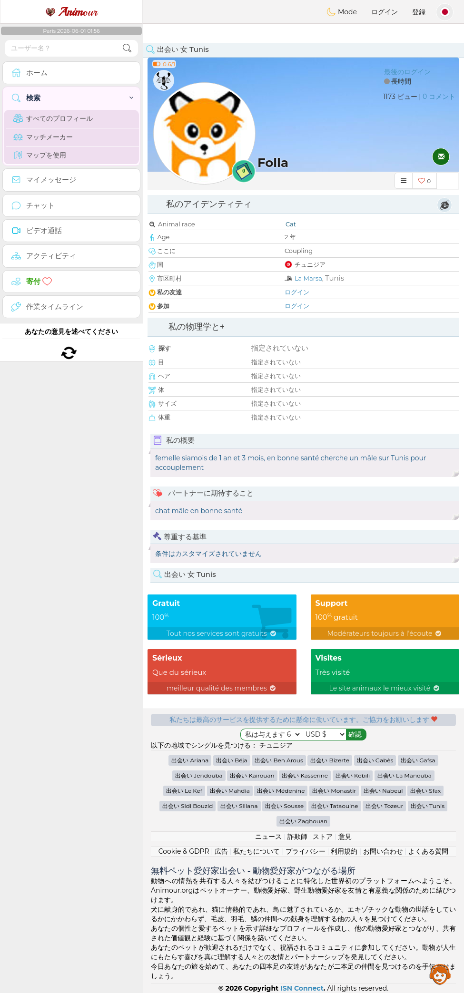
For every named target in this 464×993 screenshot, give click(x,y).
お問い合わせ (383, 851)
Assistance (440, 974)
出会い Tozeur (384, 805)
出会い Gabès (375, 760)
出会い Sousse (284, 805)
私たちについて (256, 851)
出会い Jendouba (198, 775)
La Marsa (308, 278)
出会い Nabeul (383, 790)
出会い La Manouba (404, 775)
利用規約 (344, 851)
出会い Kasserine (305, 775)
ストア (323, 836)
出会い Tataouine (334, 805)
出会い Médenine (281, 790)
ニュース (268, 836)
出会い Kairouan (252, 775)
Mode (341, 12)
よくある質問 (428, 851)
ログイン (384, 12)
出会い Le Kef (184, 790)
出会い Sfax (425, 790)
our (71, 12)
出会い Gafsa (418, 760)
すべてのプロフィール (53, 118)
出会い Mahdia (230, 790)
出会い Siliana (238, 805)
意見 (345, 836)
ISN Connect (302, 988)
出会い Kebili (353, 775)
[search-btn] (127, 48)
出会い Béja (231, 760)
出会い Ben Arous (279, 760)
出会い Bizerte (329, 760)
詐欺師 (297, 836)
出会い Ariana (189, 760)
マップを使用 (39, 155)
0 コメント (439, 96)
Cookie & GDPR (183, 851)
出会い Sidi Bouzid (187, 805)
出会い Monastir (334, 790)
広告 (221, 851)
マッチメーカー (43, 137)
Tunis (334, 277)
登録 (418, 12)
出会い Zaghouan (303, 821)
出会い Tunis (427, 805)
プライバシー (306, 851)
